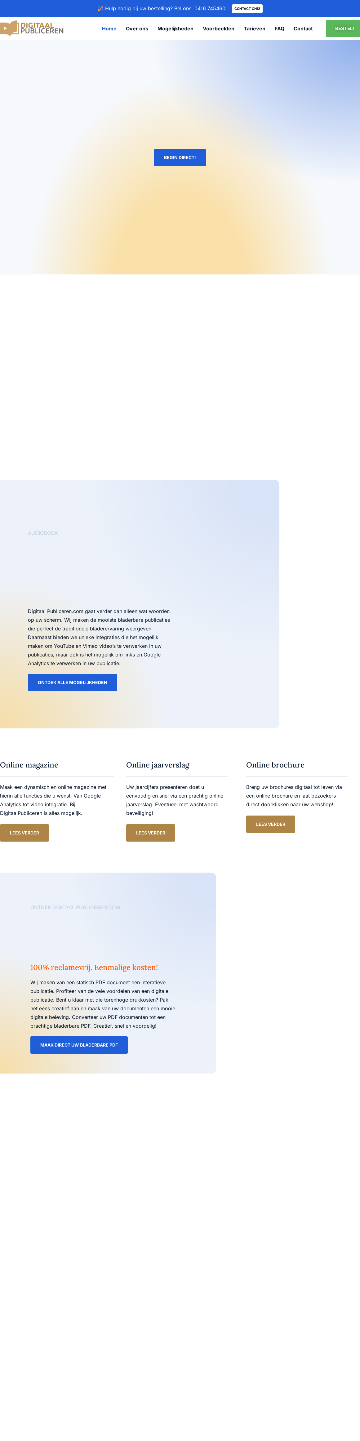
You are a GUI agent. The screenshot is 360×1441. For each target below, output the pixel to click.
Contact (303, 29)
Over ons (137, 29)
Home (109, 29)
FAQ (279, 29)
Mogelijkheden (175, 29)
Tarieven (254, 29)
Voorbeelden (218, 29)
